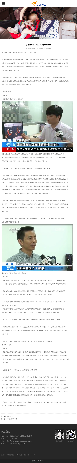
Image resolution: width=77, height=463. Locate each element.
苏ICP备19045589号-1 (38, 461)
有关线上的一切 (11, 416)
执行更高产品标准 (12, 419)
